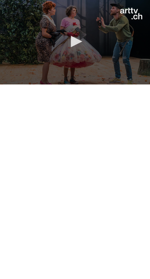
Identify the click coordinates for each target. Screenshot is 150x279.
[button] (75, 41)
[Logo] (131, 13)
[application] (75, 42)
